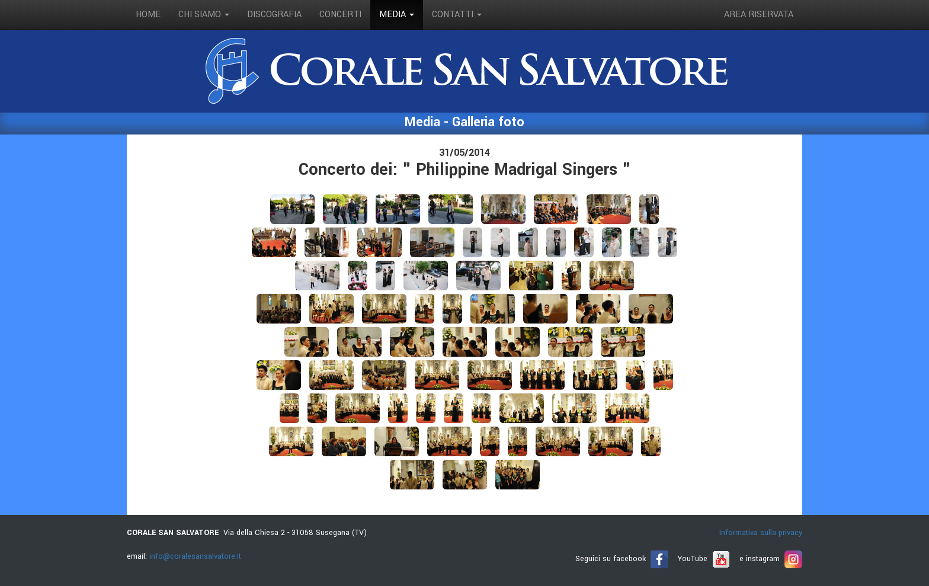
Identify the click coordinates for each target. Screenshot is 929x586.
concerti (340, 14)
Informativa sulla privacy (760, 532)
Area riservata (758, 14)
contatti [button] (457, 14)
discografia (274, 14)
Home (148, 14)
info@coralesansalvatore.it (195, 556)
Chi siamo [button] (203, 14)
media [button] (396, 14)
